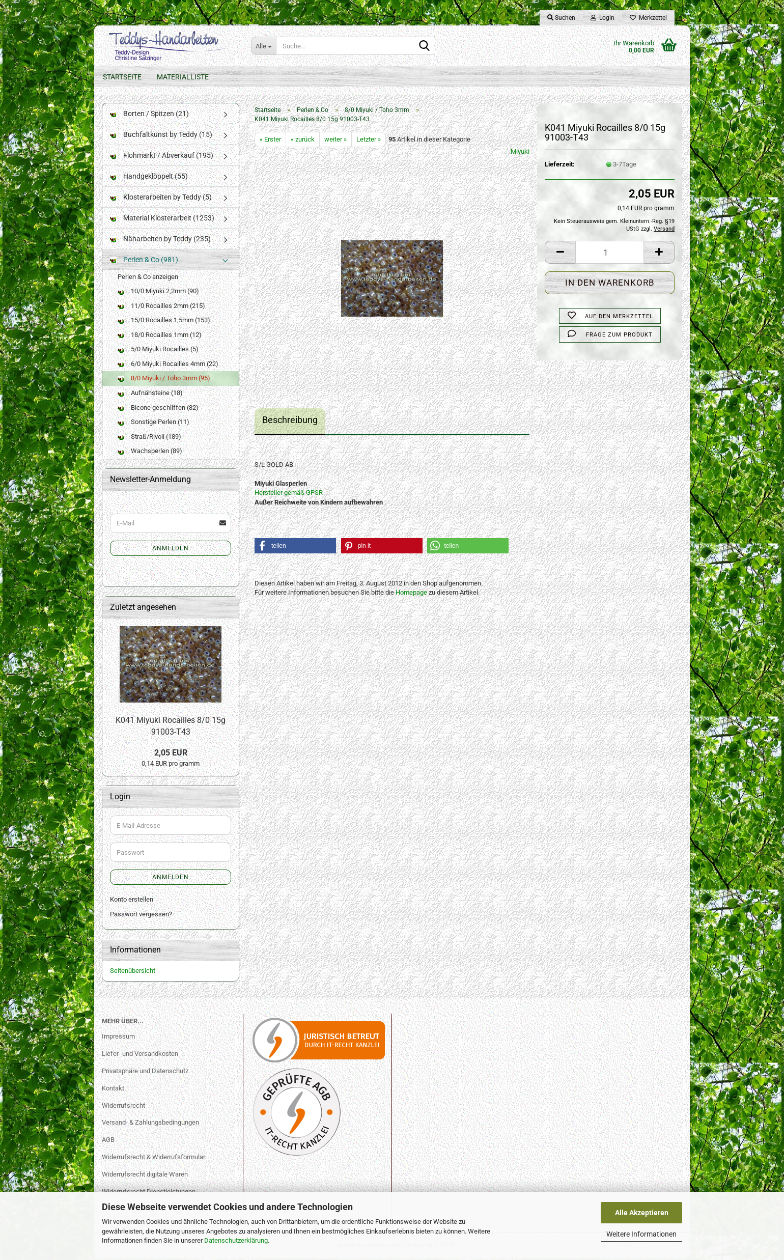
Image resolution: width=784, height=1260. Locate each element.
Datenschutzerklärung (236, 1240)
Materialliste (183, 77)
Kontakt (113, 1090)
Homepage (411, 594)
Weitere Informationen (641, 1234)
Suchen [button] (561, 17)
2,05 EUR (170, 754)
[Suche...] (263, 46)
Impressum (118, 1038)
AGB (108, 1141)
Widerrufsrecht (123, 1107)
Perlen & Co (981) (144, 261)
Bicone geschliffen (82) (158, 409)
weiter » (335, 141)
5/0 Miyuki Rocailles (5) (158, 351)
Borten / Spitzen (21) (149, 115)
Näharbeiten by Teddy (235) (160, 240)
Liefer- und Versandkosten (140, 1055)
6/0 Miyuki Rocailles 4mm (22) (168, 365)
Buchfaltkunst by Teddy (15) (161, 136)
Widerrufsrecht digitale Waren (145, 1176)
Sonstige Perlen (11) (153, 424)
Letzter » (368, 141)
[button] (560, 254)
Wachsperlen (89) (150, 453)
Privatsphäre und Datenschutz (145, 1072)
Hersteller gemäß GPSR (289, 494)
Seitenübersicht (132, 972)
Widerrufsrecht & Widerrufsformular (153, 1159)
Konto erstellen (131, 901)
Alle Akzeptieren (641, 1213)
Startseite (122, 77)
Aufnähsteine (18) (150, 395)
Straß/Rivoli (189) (149, 438)
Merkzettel (648, 17)
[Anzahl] (609, 254)
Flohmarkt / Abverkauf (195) (161, 157)
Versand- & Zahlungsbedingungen (150, 1124)
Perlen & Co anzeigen (148, 278)
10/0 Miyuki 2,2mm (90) (158, 293)
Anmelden (170, 549)
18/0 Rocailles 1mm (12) (160, 336)
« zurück (303, 141)
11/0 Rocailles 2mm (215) (161, 307)
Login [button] (602, 17)
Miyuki (520, 153)
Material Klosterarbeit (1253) (162, 219)
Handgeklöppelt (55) (149, 178)
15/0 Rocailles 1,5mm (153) (164, 322)
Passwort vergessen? (141, 915)
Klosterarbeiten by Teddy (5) (161, 198)
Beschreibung (290, 421)
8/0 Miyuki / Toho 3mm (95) (164, 380)
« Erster (270, 141)
